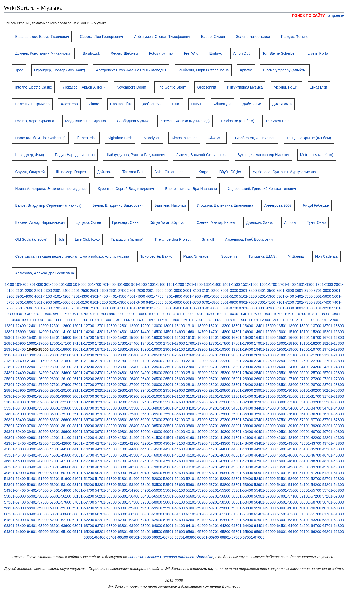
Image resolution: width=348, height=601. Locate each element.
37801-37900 (15, 426)
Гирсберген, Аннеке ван (255, 138)
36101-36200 (310, 414)
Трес (19, 70)
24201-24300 (333, 367)
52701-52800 (333, 478)
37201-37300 (220, 420)
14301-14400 (129, 332)
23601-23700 (197, 367)
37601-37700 (310, 420)
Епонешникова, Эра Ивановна (191, 188)
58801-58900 (15, 508)
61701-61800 (333, 514)
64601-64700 (310, 526)
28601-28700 (310, 384)
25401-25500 (265, 373)
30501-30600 (60, 396)
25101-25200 (197, 373)
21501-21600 (60, 361)
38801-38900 (242, 426)
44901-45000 (265, 449)
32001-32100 (60, 402)
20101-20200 (83, 355)
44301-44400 (129, 449)
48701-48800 (106, 467)
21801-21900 (129, 361)
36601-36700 (83, 420)
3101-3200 (210, 290)
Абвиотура (222, 104)
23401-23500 (151, 367)
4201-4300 (80, 296)
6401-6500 (154, 302)
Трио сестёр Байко (156, 256)
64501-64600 (288, 526)
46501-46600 (288, 455)
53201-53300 (106, 485)
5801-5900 (43, 302)
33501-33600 (60, 408)
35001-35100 (60, 414)
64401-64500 (265, 526)
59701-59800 (220, 508)
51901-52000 (151, 478)
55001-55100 (174, 490)
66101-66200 (310, 532)
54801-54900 (129, 490)
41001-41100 (60, 438)
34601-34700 (310, 408)
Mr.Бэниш (296, 256)
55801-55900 (15, 496)
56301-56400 (129, 496)
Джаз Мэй (318, 87)
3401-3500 (266, 290)
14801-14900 (242, 332)
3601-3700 (304, 290)
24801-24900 (129, 373)
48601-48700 (83, 467)
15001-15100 (288, 332)
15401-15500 (38, 337)
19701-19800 (333, 349)
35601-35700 (197, 414)
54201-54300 (333, 485)
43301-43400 (242, 443)
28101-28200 (197, 384)
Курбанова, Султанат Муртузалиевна (284, 172)
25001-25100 (174, 373)
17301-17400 (129, 343)
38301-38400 (129, 426)
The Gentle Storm (171, 87)
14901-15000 (265, 332)
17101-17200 (83, 343)
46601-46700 (310, 455)
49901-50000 (38, 473)
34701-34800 (333, 408)
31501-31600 (288, 396)
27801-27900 (129, 384)
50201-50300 (106, 473)
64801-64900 (15, 532)
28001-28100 (174, 384)
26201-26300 (106, 379)
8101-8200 (136, 308)
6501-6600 (173, 302)
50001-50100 (60, 473)
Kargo (203, 172)
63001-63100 (288, 520)
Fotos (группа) (161, 53)
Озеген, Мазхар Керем (216, 222)
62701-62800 (220, 520)
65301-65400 (129, 532)
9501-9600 (62, 314)
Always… (216, 138)
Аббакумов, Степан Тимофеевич (162, 36)
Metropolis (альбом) (316, 155)
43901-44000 (38, 449)
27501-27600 (60, 384)
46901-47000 (38, 461)
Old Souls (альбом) (31, 239)
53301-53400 (129, 485)
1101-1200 (175, 284)
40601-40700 (310, 431)
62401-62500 (151, 520)
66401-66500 (117, 537)
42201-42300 (333, 438)
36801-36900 (129, 420)
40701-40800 (333, 431)
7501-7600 (24, 308)
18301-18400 (15, 349)
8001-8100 (117, 308)
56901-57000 (265, 496)
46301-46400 (242, 455)
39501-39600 (60, 431)
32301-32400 (129, 402)
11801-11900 (236, 320)
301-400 (51, 284)
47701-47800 (220, 461)
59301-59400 (129, 508)
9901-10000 (137, 314)
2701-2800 (136, 290)
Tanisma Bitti (132, 172)
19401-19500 (265, 349)
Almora (290, 222)
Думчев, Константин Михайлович (43, 53)
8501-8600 (210, 308)
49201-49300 (220, 467)
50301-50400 (129, 473)
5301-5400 (285, 296)
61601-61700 (310, 514)
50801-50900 (242, 473)
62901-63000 (265, 520)
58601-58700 (310, 502)
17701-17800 (220, 343)
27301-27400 (15, 384)
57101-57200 (310, 496)
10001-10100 (159, 314)
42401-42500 (38, 443)
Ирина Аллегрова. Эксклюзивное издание (50, 188)
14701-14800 (220, 332)
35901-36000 (265, 414)
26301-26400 (129, 379)
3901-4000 (24, 296)
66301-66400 (94, 537)
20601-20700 (197, 355)
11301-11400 (123, 320)
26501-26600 (174, 379)
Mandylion (152, 138)
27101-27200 (310, 379)
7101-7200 (285, 302)
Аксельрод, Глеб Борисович (249, 239)
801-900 (123, 284)
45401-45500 (38, 455)
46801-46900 (15, 461)
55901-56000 (38, 496)
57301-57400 (15, 502)
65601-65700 (197, 532)
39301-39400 (15, 431)
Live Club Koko (87, 239)
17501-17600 (174, 343)
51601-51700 (83, 478)
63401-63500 (38, 526)
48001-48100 (288, 461)
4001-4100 (43, 296)
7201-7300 (304, 302)
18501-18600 (60, 349)
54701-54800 (106, 490)
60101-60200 (310, 508)
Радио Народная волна (75, 155)
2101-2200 (24, 290)
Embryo (215, 53)
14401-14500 (151, 332)
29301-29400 (129, 390)
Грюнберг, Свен (125, 222)
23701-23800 (220, 367)
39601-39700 (83, 431)
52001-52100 (174, 478)
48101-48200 (310, 461)
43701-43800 (333, 443)
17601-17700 (197, 343)
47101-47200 (83, 461)
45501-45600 (60, 455)
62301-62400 (129, 520)
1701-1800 (287, 284)
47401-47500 (151, 461)
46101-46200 (197, 455)
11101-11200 (77, 320)
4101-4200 (61, 296)
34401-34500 (265, 408)
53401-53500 (151, 485)
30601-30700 (83, 396)
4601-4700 (154, 296)
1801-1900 (305, 284)
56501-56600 (174, 496)
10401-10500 (250, 314)
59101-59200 (83, 508)
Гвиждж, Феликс (294, 36)
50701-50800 (220, 473)
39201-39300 (333, 426)
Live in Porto (318, 53)
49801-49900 (15, 473)
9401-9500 (43, 314)
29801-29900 (242, 390)
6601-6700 (192, 302)
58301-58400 (242, 502)
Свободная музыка (133, 121)
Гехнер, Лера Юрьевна (34, 121)
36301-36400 (15, 420)
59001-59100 (60, 508)
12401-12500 (38, 326)
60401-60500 (38, 514)
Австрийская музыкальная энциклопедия (131, 70)
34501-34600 (288, 408)
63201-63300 (333, 520)
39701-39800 (106, 431)
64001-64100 (174, 526)
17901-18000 (265, 343)
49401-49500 (265, 467)
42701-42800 (106, 443)
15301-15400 (15, 337)
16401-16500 (265, 337)
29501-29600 (174, 390)
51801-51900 (129, 478)
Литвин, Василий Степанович (201, 155)
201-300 (36, 284)
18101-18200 (310, 343)
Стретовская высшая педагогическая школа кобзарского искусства (72, 256)
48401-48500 (38, 467)
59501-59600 (174, 508)
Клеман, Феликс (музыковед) (185, 121)
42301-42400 (15, 443)
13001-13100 (174, 326)
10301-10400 (227, 314)
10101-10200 (182, 314)
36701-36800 (106, 420)
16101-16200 (197, 337)
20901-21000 (265, 355)
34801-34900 (15, 414)
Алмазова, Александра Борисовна (44, 273)
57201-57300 (333, 496)
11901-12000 (259, 320)
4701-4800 (173, 296)
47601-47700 (197, 461)
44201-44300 (106, 449)
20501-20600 (174, 355)
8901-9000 (285, 308)
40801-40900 (15, 438)
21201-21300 (333, 355)
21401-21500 (38, 361)
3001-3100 (192, 290)
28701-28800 (333, 384)
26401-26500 (151, 379)
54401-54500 (38, 490)
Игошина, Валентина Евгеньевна (225, 205)
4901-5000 (210, 296)
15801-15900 (129, 337)
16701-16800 (333, 337)
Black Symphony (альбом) (285, 70)
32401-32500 (151, 402)
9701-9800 (99, 314)
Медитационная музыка (85, 121)
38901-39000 (265, 426)
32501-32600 (174, 402)
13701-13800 (333, 326)
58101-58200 (197, 502)
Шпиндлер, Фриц (29, 155)
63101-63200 (310, 520)
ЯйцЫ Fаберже (316, 205)
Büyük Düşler (230, 172)
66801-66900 (208, 537)
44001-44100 (60, 449)
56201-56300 (106, 496)
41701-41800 (220, 438)
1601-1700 (268, 284)
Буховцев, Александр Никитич (263, 155)
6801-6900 (229, 302)
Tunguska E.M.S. (263, 256)
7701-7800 (61, 308)
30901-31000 (151, 396)
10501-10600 (273, 314)
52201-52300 (220, 478)
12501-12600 (60, 326)
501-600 (79, 284)
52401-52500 (265, 478)
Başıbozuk (91, 53)
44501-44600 (174, 449)
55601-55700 (310, 490)
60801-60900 (129, 514)
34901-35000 (38, 414)
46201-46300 (220, 455)
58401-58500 (265, 502)
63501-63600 (60, 526)
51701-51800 (106, 478)
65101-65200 (83, 532)
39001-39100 (288, 426)
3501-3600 (285, 290)
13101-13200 (197, 326)
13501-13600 (288, 326)
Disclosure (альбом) (237, 121)
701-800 (109, 284)
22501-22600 (288, 361)
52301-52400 (242, 478)
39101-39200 (310, 426)
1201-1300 (194, 284)
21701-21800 (106, 361)
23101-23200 (83, 367)
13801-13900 (15, 332)
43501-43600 (288, 443)
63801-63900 (129, 526)
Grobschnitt (206, 87)
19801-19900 (15, 355)
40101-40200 (197, 431)
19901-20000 (38, 355)
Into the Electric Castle (33, 87)
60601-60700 (83, 514)
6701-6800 (210, 302)
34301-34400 (242, 408)
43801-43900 (15, 449)
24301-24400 (15, 373)
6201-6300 (117, 302)
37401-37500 (265, 420)
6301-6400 (136, 302)
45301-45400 (15, 455)
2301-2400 (61, 290)
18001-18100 (288, 343)
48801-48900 (129, 467)
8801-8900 (266, 308)
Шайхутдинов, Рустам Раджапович (135, 155)
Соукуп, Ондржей (30, 172)
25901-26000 (38, 379)
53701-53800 (220, 485)
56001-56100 (60, 496)
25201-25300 (220, 373)
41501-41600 (174, 438)
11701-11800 (214, 320)
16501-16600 (288, 337)
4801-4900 (192, 296)
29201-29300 (106, 390)
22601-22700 (310, 361)
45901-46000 (151, 455)
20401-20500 (151, 355)
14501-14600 (174, 332)
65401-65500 (151, 532)
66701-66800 (185, 537)
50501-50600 (174, 473)
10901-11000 (32, 320)
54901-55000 (151, 490)
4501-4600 (136, 296)
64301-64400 (242, 526)
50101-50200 (83, 473)
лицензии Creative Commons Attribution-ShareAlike (170, 557)
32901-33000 (265, 402)
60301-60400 (15, 514)
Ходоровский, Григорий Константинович (262, 188)
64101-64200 (197, 526)
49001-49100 (174, 467)
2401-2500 (80, 290)
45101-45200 (310, 449)
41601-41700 (197, 438)
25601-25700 (310, 373)
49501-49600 (288, 467)
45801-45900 (129, 455)
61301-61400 (242, 514)
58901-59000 (38, 508)
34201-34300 (220, 408)
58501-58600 (288, 502)
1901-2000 (324, 284)
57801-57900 (129, 502)
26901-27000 (265, 379)
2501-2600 (99, 290)
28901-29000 (38, 390)
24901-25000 (151, 373)
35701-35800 (220, 414)
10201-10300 (205, 314)
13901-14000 (38, 332)
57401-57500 (38, 502)
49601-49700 (310, 467)
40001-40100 (174, 431)
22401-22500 (265, 361)
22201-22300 (220, 361)
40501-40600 (288, 431)
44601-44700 (197, 449)
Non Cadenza (326, 256)
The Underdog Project (173, 239)
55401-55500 (265, 490)
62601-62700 (197, 520)
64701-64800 (333, 526)
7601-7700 (43, 308)
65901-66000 (265, 532)
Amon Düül (242, 53)
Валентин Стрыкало (32, 104)
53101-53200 (83, 485)
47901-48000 (265, 461)
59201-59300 (106, 508)
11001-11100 (55, 320)
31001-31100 (174, 396)
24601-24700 (83, 373)
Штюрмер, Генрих (71, 172)
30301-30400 (15, 396)
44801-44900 (242, 449)
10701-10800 (318, 314)
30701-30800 (106, 396)
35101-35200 (83, 414)
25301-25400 (242, 373)
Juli (61, 239)
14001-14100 (60, 332)
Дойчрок (104, 172)
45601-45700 (83, 455)
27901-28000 (151, 384)
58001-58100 (174, 502)
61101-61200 (197, 514)
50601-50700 (197, 473)
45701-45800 (106, 455)
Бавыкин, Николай (170, 205)
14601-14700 (197, 332)
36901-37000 (151, 420)
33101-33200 (310, 402)
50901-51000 (265, 473)
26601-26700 (197, 379)
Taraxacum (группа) (127, 239)
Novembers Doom (131, 87)
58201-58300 (220, 502)
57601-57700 (83, 502)
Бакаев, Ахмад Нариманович (40, 222)
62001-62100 (60, 520)
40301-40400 (242, 431)
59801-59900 (242, 508)
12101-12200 (304, 320)
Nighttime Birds (120, 138)
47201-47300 (106, 461)
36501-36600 (60, 420)
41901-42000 (265, 438)
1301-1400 (212, 284)
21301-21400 (15, 361)
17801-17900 (242, 343)
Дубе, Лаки (252, 104)
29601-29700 (197, 390)
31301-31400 (242, 396)
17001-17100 (60, 343)
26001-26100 (60, 379)
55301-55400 (242, 490)
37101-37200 (197, 420)
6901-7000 (248, 302)
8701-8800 (248, 308)
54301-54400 (15, 490)
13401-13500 (265, 326)
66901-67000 (231, 537)
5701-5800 (24, 302)
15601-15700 (83, 337)
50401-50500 (151, 473)
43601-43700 (310, 443)
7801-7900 (80, 308)
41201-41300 (106, 438)
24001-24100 (288, 367)
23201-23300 (106, 367)
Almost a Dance (184, 138)
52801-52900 (15, 485)
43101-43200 (197, 443)
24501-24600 (60, 373)
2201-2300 (43, 290)
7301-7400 (322, 302)
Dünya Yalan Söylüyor (168, 222)
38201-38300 (106, 426)
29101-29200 (83, 390)
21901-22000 (151, 361)
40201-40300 (220, 431)
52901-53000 (38, 485)
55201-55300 (220, 490)
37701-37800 (333, 420)
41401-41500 (151, 438)
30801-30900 (129, 396)
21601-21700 (83, 361)
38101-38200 (83, 426)
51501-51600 (60, 478)
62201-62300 (106, 520)
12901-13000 (151, 326)
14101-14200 (83, 332)
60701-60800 (106, 514)
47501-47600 (174, 461)
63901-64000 (151, 526)
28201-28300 (220, 384)
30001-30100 (288, 390)
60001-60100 (288, 508)
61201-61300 (220, 514)
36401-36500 (38, 420)
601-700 (94, 284)
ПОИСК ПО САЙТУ (308, 15)
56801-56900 (242, 496)
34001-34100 (174, 408)
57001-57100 (288, 496)
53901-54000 (265, 485)
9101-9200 (322, 308)
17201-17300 (106, 343)
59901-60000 (265, 508)
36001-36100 (288, 414)
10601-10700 (295, 314)
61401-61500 (265, 514)
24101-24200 (310, 367)
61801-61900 (15, 520)
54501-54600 (60, 490)
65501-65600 (174, 532)
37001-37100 (174, 420)
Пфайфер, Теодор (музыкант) (59, 70)
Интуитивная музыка (245, 87)
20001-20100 (60, 355)
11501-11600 (168, 320)
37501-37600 (288, 420)
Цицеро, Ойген (88, 222)
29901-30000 (265, 390)
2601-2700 (117, 290)
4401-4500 (117, 296)
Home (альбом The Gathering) (40, 138)
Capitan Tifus (121, 104)
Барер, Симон (213, 36)
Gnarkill (208, 239)
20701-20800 (220, 355)
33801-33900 (129, 408)
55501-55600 (288, 490)
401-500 (65, 284)
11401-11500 (146, 320)
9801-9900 (117, 314)
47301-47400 (129, 461)
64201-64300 (220, 526)
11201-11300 (100, 320)
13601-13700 (310, 326)
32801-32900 (242, 402)
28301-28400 (242, 384)
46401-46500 (265, 455)
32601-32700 (197, 402)
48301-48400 (15, 467)
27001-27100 (288, 379)
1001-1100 (156, 284)
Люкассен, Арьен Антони (84, 87)
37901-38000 (38, 426)
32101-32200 (83, 402)
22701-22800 (333, 361)
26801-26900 (242, 379)
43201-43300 (220, 443)
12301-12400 (15, 326)
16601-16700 (310, 337)
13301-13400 (242, 326)
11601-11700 (191, 320)
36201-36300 (333, 414)
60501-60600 (60, 514)
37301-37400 (242, 420)
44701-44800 (220, 449)
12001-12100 (282, 320)
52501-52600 (288, 478)
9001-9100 (304, 308)
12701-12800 (106, 326)
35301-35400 (129, 414)
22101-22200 (197, 361)
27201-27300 (333, 379)
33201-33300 (333, 402)
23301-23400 (129, 367)
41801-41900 (242, 438)
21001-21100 (288, 355)
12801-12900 (129, 326)
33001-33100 (288, 402)
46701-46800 (333, 455)
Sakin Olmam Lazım (170, 172)
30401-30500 (38, 396)
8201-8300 (154, 308)
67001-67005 (253, 537)
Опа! (176, 104)
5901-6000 (61, 302)
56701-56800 (220, 496)
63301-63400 (15, 526)
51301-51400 (15, 478)
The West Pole (277, 121)
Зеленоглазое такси (253, 36)
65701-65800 (220, 532)
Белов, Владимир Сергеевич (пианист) (48, 205)
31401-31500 (265, 396)
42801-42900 (129, 443)
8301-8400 (173, 308)
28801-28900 (15, 390)
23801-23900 (242, 367)
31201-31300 (220, 396)
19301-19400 (242, 349)
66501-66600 (140, 537)
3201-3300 (229, 290)
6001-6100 (80, 302)
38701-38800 (220, 426)
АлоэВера (69, 104)
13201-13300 (220, 326)
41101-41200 (83, 438)
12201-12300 (327, 320)
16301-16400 (242, 337)
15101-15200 (310, 332)
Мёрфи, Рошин (286, 87)
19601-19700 (310, 349)
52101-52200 (197, 478)
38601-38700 (197, 426)
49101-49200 (197, 467)
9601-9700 (80, 314)
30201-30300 (333, 390)
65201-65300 (106, 532)
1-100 (9, 284)
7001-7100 (266, 302)
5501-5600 (322, 296)
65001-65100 (60, 532)
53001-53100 (60, 485)
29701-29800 (220, 390)
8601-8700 (229, 308)
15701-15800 (106, 337)
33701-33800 (106, 408)
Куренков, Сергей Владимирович (126, 188)
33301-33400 (15, 408)
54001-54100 (288, 485)
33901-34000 (151, 408)
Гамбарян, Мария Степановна (203, 70)
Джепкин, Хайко (259, 222)
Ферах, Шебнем (124, 53)
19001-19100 (174, 349)
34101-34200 (197, 408)
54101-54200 (310, 485)
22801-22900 (15, 367)
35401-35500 (151, 414)
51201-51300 (333, 473)
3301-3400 (248, 290)
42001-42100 (288, 438)
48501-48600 (60, 467)
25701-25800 (333, 373)
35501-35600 (174, 414)
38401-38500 (151, 426)
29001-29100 (60, 390)
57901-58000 (151, 502)
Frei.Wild (191, 53)
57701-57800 (106, 502)
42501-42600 (60, 443)
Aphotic (246, 70)
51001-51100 (288, 473)
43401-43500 (265, 443)
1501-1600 (250, 284)
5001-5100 (229, 296)
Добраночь (152, 104)
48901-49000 (151, 467)
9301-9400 (24, 314)
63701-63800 (106, 526)
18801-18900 (129, 349)
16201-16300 (220, 337)
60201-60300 (333, 508)
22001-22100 (174, 361)
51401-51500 (38, 478)
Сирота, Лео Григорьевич (101, 36)
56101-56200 (83, 496)
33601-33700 (83, 408)
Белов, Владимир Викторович (118, 205)
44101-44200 (83, 449)
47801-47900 (242, 461)
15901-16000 (151, 337)
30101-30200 (310, 390)
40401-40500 (265, 431)
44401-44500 (151, 449)
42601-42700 (83, 443)
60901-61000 (151, 514)
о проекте (336, 15)
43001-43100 (174, 443)
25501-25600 (288, 373)
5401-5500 (304, 296)
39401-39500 (38, 431)
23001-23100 (60, 367)
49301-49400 (242, 467)
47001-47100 (60, 461)
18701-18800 (106, 349)
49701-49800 (333, 467)
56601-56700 (197, 496)
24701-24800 (106, 373)
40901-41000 (38, 438)
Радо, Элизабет (196, 256)
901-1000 (139, 284)
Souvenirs (229, 256)
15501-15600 (60, 337)
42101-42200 (310, 438)
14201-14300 (106, 332)
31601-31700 (310, 396)
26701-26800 (220, 379)
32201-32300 (106, 402)
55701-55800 (333, 490)
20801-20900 (242, 355)
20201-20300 (106, 355)
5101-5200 (248, 296)
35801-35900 (242, 414)
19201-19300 (220, 349)
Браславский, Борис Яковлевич (42, 36)
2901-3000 (173, 290)
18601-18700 (83, 349)
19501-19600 (288, 349)
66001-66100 (288, 532)
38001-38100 (60, 426)
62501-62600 (174, 520)
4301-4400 (99, 296)
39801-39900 (129, 431)
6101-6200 (99, 302)
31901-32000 (38, 402)
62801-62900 (242, 520)
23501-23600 (174, 367)
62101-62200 (83, 520)
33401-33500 (38, 408)
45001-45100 (288, 449)
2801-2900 (154, 290)
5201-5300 (266, 296)
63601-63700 (83, 526)
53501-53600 (174, 485)
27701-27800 (106, 384)
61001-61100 (174, 514)
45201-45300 (333, 449)
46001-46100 (174, 455)
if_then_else (87, 138)
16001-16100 (174, 337)
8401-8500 (192, 308)
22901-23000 (38, 367)
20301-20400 (129, 355)
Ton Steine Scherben (279, 53)
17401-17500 (151, 343)
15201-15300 (333, 332)
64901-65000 (38, 532)
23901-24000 (265, 367)
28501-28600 (288, 384)
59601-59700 (197, 508)
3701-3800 (322, 290)
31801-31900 (15, 402)
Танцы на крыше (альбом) (308, 138)
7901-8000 (99, 308)
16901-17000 (38, 343)
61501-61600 (288, 514)
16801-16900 (15, 343)
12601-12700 (83, 326)
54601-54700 (83, 490)
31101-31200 (197, 396)
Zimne (94, 104)
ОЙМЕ (196, 104)
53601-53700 (197, 485)
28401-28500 (265, 384)
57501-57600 (60, 502)
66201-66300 (333, 532)
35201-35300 (106, 414)
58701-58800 (333, 502)
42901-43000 (151, 443)
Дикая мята (282, 104)
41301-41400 (129, 438)
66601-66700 (163, 537)
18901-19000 (151, 349)
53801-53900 (242, 485)
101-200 (21, 284)
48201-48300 (333, 461)
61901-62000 (38, 520)
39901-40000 (151, 431)
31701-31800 (333, 396)
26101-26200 (83, 379)
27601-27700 (83, 384)
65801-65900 (242, 532)
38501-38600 (174, 426)
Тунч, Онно (316, 222)
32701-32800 (220, 402)
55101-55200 (197, 490)
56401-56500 (151, 496)
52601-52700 (310, 478)
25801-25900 (15, 379)
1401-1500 (231, 284)
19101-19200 (197, 349)
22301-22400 (242, 361)
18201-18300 (333, 343)
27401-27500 (38, 384)
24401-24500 (38, 373)
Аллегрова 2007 (277, 205)
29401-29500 (151, 390)
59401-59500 (151, 508)
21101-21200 (310, 355)
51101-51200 (310, 473)
